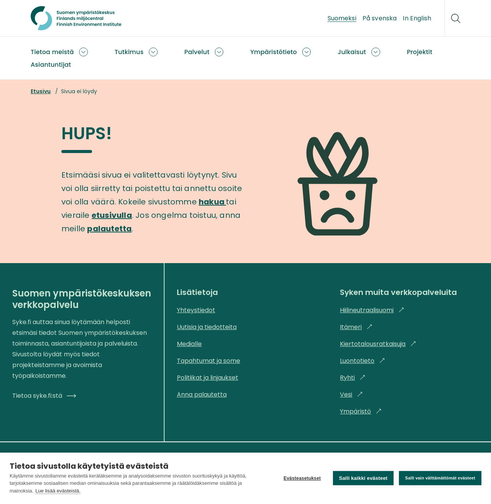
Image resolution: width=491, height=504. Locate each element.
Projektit (419, 52)
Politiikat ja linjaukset (207, 377)
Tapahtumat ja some (208, 360)
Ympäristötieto (273, 52)
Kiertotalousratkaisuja (378, 343)
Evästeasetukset (302, 478)
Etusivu (41, 91)
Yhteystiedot (196, 310)
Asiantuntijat (51, 64)
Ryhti (353, 377)
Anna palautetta (202, 394)
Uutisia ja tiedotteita (207, 327)
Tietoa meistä (52, 52)
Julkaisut (352, 52)
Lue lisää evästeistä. (58, 491)
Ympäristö (361, 411)
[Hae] (455, 18)
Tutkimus (129, 52)
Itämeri (356, 327)
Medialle (189, 343)
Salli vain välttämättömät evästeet (440, 478)
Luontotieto (362, 360)
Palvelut (197, 52)
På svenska (379, 18)
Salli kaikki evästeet (363, 478)
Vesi (351, 394)
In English (417, 18)
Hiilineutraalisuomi (372, 310)
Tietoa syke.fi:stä (44, 395)
